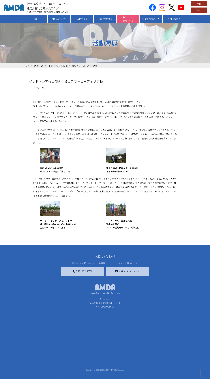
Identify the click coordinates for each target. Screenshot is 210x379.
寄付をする (91, 358)
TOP (36, 19)
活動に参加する (105, 19)
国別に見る (57, 368)
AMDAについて (59, 19)
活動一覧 (38, 65)
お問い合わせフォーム (127, 271)
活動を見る (82, 19)
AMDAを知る (35, 364)
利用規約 (159, 369)
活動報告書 (36, 373)
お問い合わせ (173, 19)
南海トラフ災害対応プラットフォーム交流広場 (137, 370)
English (198, 3)
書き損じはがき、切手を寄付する (102, 374)
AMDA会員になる (95, 364)
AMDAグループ (38, 369)
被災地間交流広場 (129, 358)
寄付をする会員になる (128, 19)
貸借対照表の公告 (151, 19)
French (198, 10)
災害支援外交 (128, 364)
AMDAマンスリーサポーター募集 (103, 368)
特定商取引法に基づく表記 (168, 364)
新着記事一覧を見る (61, 364)
